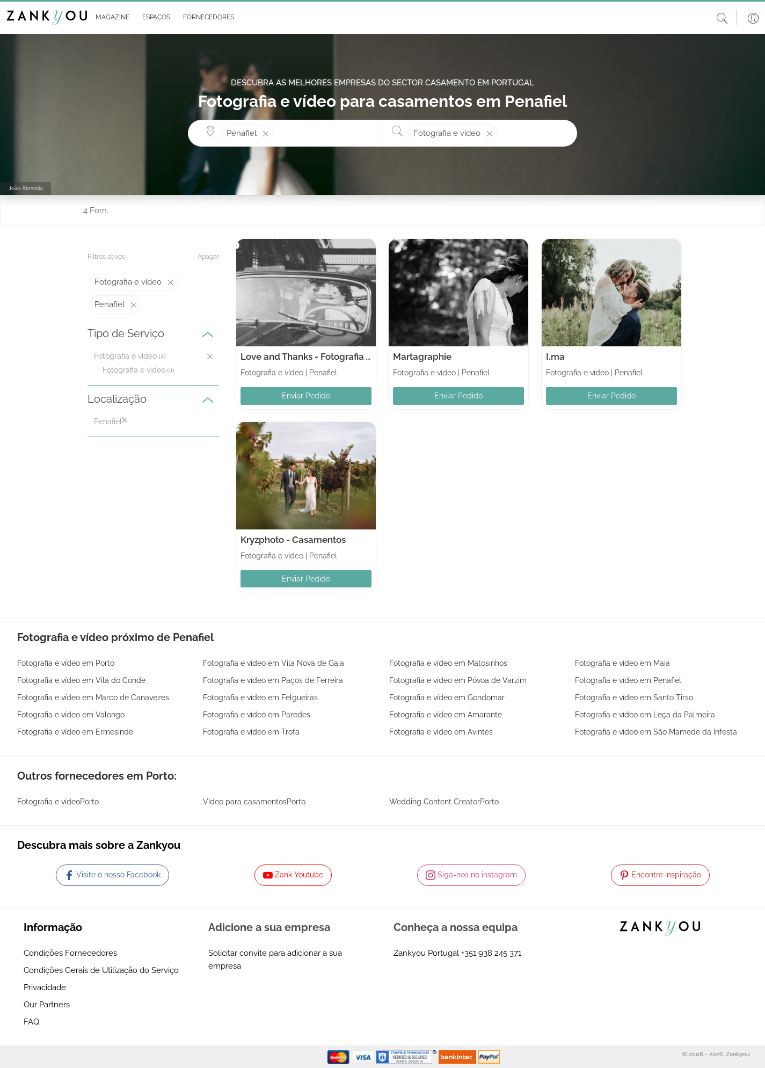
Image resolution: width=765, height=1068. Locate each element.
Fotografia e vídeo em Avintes (441, 732)
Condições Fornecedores (70, 953)
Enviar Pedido (306, 395)
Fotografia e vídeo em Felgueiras (260, 697)
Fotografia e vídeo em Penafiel (628, 680)
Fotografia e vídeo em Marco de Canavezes (93, 697)
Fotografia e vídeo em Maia (622, 663)
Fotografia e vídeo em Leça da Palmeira (645, 714)
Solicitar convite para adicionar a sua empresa (275, 959)
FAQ (31, 1022)
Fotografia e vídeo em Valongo (71, 714)
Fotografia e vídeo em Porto (65, 663)
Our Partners (47, 1004)
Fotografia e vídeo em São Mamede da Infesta (656, 732)
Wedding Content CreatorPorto (444, 801)
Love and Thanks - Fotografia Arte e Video (329, 356)
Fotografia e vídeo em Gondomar (447, 697)
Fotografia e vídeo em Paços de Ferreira (273, 680)
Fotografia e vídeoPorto (58, 801)
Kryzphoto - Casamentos (293, 539)
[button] (110, 18)
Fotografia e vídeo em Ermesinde (75, 732)
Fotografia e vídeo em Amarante (445, 714)
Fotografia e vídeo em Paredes (256, 714)
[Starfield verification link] (407, 1056)
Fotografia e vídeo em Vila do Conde (81, 680)
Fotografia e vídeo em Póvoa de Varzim (458, 680)
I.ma (555, 356)
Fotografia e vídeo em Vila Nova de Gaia (273, 663)
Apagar (208, 256)
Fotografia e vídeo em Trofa (251, 732)
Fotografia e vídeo (134, 370)
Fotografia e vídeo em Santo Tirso (634, 697)
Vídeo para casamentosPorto (254, 801)
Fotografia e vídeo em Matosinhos (448, 663)
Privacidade (45, 987)
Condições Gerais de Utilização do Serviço (101, 970)
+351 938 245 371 (491, 953)
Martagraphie (422, 356)
